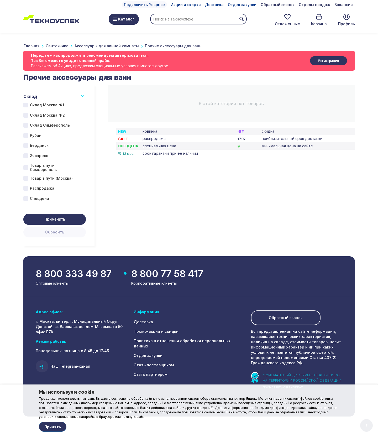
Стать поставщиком (153, 360)
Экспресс (39, 155)
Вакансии (343, 4)
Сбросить (54, 232)
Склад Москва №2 (47, 115)
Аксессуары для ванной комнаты (107, 46)
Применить (54, 219)
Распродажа (42, 188)
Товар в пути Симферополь (43, 167)
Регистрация (328, 60)
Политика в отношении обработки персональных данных (189, 341)
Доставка (214, 4)
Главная (32, 46)
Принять (52, 427)
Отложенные (287, 24)
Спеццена (39, 198)
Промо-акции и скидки (156, 332)
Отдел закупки (242, 4)
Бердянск (39, 145)
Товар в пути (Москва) (51, 178)
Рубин (35, 135)
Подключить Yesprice (144, 4)
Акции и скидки (186, 4)
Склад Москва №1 (47, 105)
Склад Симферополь (50, 125)
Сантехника (57, 46)
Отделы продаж (314, 4)
